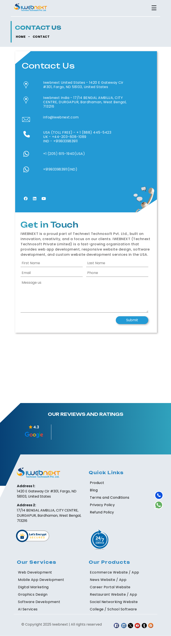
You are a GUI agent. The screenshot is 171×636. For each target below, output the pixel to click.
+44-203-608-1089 (69, 136)
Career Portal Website (110, 587)
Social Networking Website (114, 601)
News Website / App (108, 579)
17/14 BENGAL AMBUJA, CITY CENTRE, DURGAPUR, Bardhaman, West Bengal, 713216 (85, 102)
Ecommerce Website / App (114, 572)
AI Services (28, 609)
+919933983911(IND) (60, 169)
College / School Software (113, 609)
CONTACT (41, 36)
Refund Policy (102, 512)
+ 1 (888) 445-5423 (93, 132)
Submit (132, 320)
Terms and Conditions (109, 497)
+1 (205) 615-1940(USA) (64, 153)
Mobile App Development (41, 579)
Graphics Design (33, 594)
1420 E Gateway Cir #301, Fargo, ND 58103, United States (83, 84)
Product (97, 482)
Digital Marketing (33, 587)
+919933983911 (65, 141)
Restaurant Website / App (113, 594)
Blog (94, 490)
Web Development (35, 572)
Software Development (39, 601)
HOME (21, 36)
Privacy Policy (102, 504)
